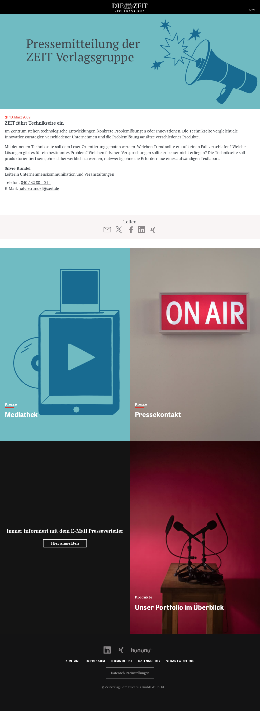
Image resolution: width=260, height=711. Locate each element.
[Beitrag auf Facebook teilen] (131, 229)
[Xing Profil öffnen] (124, 649)
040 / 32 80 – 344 (36, 182)
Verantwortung (180, 661)
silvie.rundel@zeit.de (39, 188)
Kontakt (73, 661)
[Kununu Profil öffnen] (144, 649)
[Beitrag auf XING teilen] (153, 229)
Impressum (95, 661)
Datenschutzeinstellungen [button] (130, 673)
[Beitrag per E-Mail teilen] (107, 229)
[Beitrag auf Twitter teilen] (118, 229)
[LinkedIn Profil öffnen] (110, 649)
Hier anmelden (65, 543)
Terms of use (121, 661)
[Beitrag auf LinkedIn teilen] (141, 229)
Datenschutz (149, 661)
